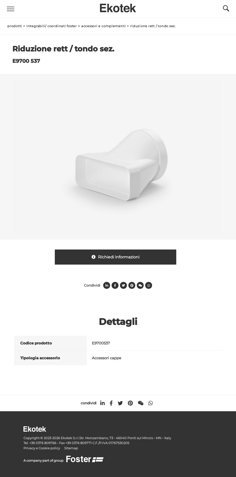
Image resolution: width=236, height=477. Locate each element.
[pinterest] (130, 403)
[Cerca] (225, 10)
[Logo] (118, 6)
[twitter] (120, 403)
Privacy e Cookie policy (41, 448)
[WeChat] (140, 403)
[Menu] (11, 9)
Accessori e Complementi (103, 26)
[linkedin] (102, 403)
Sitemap (71, 448)
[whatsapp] (150, 403)
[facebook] (111, 403)
